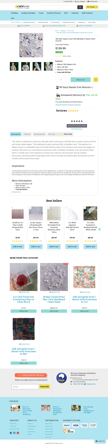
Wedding (15, 13)
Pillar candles (91, 22)
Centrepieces (81, 22)
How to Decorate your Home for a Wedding (27, 410)
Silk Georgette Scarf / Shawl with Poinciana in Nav (23, 351)
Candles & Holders (29, 13)
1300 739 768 (68, 1)
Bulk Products (88, 13)
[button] (12, 207)
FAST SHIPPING (25, 26)
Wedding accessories (69, 22)
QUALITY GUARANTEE (85, 26)
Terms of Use (49, 423)
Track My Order (92, 1)
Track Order (13, 426)
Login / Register (80, 1)
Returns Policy (49, 429)
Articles (30, 434)
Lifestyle (75, 13)
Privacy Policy (49, 426)
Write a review (67, 56)
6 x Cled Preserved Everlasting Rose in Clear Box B (23, 299)
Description (15, 134)
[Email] (25, 386)
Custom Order (31, 431)
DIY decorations (55, 22)
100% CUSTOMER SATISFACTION (55, 26)
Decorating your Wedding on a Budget (88, 410)
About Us (30, 423)
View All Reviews (77, 129)
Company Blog (32, 426)
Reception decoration (29, 22)
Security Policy (49, 434)
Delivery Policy (49, 431)
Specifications (39, 134)
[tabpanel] (76, 123)
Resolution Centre (14, 429)
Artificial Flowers (54, 13)
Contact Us (89, 384)
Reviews (60, 134)
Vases (42, 13)
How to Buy (48, 437)
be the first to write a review (77, 126)
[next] (99, 229)
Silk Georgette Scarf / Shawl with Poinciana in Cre (84, 299)
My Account (13, 423)
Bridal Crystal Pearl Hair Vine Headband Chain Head (54, 299)
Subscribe (44, 386)
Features (27, 134)
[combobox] (58, 7)
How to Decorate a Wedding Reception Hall (57, 410)
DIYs (66, 13)
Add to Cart (80, 80)
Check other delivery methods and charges (68, 104)
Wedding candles (43, 22)
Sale (12, 18)
